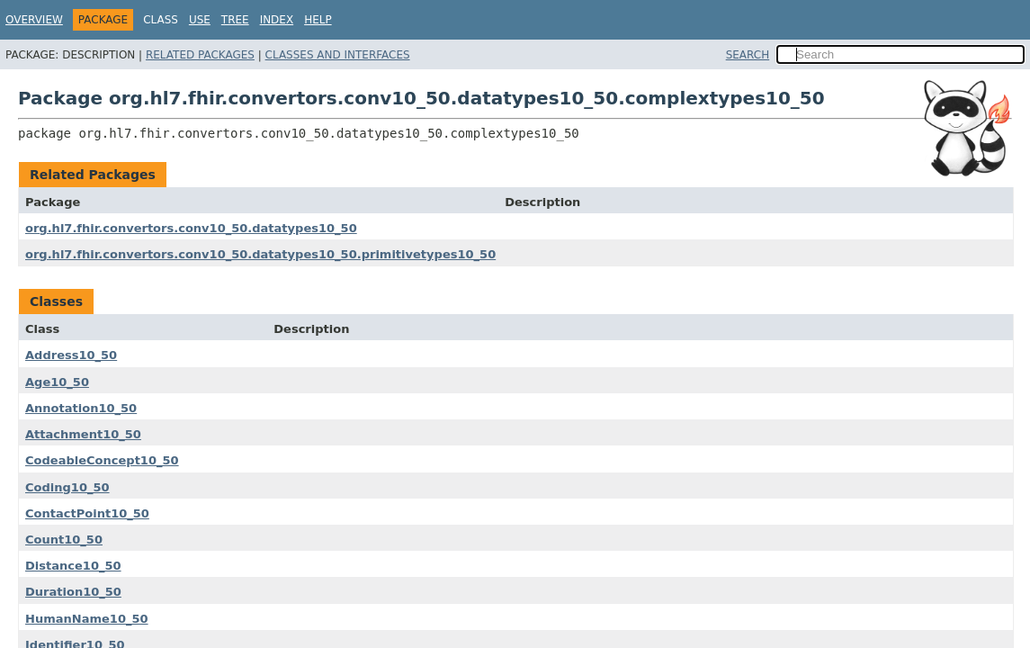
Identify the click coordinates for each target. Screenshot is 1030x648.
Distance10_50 (73, 565)
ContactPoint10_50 (87, 513)
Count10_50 (64, 539)
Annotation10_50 (81, 408)
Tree (235, 20)
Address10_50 (71, 355)
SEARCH (748, 55)
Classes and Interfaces (337, 55)
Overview (34, 20)
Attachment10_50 (83, 434)
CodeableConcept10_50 (102, 460)
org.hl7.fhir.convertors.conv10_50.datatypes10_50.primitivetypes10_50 (260, 254)
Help (318, 20)
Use (199, 20)
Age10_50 (57, 382)
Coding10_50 (67, 487)
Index (277, 20)
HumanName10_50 (86, 619)
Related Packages (200, 55)
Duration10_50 (73, 591)
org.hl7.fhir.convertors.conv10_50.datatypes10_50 (191, 228)
